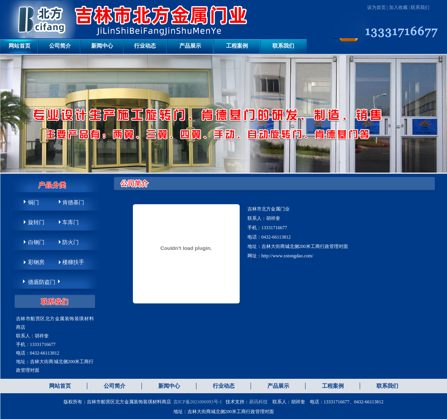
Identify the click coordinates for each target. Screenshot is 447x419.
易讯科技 (258, 402)
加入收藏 (398, 7)
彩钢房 (36, 262)
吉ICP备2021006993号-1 (197, 402)
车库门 (70, 222)
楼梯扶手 (73, 262)
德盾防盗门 (41, 282)
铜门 (33, 202)
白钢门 (36, 242)
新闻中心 (102, 46)
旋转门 (36, 222)
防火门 (70, 242)
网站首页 (19, 46)
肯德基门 (73, 202)
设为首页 (376, 7)
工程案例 (237, 46)
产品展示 (190, 46)
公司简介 (60, 46)
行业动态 (145, 46)
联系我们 (420, 7)
